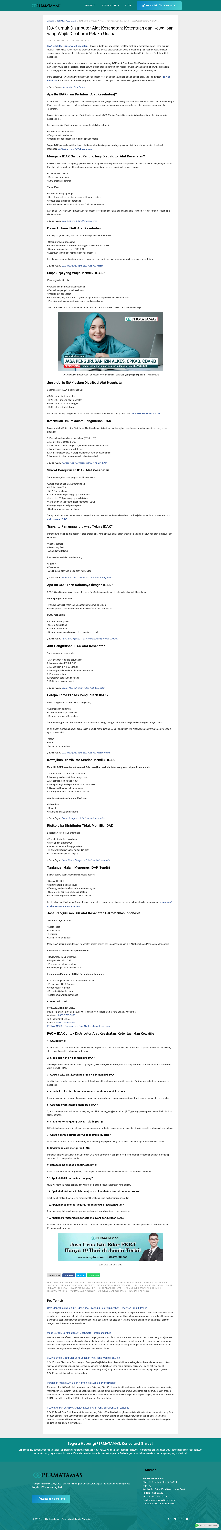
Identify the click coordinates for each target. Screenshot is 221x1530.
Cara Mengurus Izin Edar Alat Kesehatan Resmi (85, 752)
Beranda (90, 5)
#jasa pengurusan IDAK (83, 1288)
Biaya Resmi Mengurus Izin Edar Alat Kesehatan (86, 860)
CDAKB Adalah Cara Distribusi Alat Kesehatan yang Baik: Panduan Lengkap (88, 1407)
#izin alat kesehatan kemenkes (77, 1285)
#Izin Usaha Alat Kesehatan (148, 1285)
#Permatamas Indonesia (82, 1291)
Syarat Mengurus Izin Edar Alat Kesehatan (83, 818)
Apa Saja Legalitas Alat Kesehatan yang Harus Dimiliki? (89, 638)
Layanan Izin (110, 5)
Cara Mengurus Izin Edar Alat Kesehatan (82, 265)
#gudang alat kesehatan (101, 1282)
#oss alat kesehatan (110, 1288)
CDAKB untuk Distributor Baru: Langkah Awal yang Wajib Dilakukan (83, 1357)
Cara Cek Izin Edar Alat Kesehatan (79, 220)
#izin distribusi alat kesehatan (114, 1285)
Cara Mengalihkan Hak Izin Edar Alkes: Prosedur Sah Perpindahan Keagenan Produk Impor (97, 1307)
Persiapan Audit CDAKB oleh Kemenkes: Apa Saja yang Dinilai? (81, 1382)
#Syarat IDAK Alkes (139, 1291)
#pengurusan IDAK (57, 1291)
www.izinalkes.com (65, 1022)
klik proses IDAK (57, 519)
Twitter (81, 1275)
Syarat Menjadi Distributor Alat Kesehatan (83, 687)
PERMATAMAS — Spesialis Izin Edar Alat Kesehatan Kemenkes (78, 1026)
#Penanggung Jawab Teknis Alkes (142, 1288)
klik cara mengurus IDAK (146, 413)
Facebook (68, 1275)
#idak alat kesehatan (129, 1282)
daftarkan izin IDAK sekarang (75, 148)
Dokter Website (83, 1519)
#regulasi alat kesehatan (112, 1291)
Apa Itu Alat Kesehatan (73, 87)
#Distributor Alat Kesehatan (69, 1282)
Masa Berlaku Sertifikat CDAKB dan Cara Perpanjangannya (79, 1332)
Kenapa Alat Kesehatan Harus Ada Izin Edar (84, 462)
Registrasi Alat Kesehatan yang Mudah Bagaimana (87, 577)
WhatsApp (94, 1275)
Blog (128, 5)
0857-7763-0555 (66, 1015)
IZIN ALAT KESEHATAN (66, 21)
